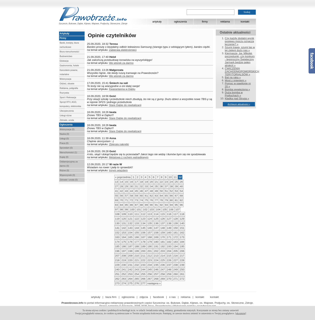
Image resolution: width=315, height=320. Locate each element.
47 (146, 191)
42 (121, 191)
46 (141, 191)
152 (117, 232)
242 (130, 269)
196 (117, 251)
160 (169, 232)
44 (131, 191)
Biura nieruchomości (69, 51)
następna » (154, 283)
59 (136, 195)
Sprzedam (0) (66, 148)
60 (141, 195)
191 (156, 246)
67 (176, 195)
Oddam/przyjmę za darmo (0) (69, 163)
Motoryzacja (65, 79)
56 (121, 195)
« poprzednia (123, 177)
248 (169, 269)
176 (130, 241)
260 (175, 274)
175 (124, 241)
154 (130, 232)
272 (182, 278)
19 (146, 181)
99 (126, 209)
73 (136, 200)
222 (143, 260)
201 (149, 251)
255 (143, 274)
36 (161, 186)
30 (131, 186)
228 (182, 260)
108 (117, 214)
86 (131, 204)
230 (124, 264)
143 (130, 227)
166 (136, 237)
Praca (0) (64, 143)
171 (169, 237)
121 (130, 218)
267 (149, 278)
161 (175, 232)
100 (132, 209)
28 (121, 186)
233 (143, 264)
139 (175, 223)
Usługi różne (66, 115)
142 (124, 227)
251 (117, 274)
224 (156, 260)
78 (161, 200)
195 (182, 246)
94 (171, 204)
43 (126, 191)
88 (141, 204)
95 (176, 204)
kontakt (245, 21)
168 (149, 237)
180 (156, 241)
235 (156, 264)
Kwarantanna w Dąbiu (122, 89)
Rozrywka (64, 93)
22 (161, 181)
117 (175, 214)
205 (175, 251)
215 (169, 255)
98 (121, 209)
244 (143, 269)
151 (182, 227)
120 (124, 218)
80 (171, 200)
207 (117, 255)
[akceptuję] (240, 313)
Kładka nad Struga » (237, 98)
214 (162, 255)
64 (161, 195)
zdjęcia (144, 297)
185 (117, 246)
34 (151, 186)
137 (162, 223)
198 (130, 251)
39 (176, 186)
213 (156, 255)
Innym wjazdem (118, 170)
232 (136, 264)
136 (156, 223)
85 (126, 204)
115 (162, 214)
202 (156, 251)
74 (141, 200)
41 (116, 191)
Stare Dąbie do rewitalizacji (125, 105)
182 (169, 241)
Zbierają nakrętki (119, 144)
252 (124, 274)
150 (175, 227)
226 (169, 260)
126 (162, 218)
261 (182, 274)
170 (162, 237)
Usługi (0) (64, 138)
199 (136, 251)
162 (182, 232)
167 (143, 237)
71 (126, 200)
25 (176, 181)
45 (136, 191)
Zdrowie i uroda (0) (69, 179)
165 (130, 237)
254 (136, 274)
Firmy (63, 38)
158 (156, 232)
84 (121, 204)
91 (156, 204)
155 (136, 232)
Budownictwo (66, 56)
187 (130, 246)
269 (162, 278)
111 (136, 214)
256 (149, 274)
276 (136, 283)
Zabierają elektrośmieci (123, 49)
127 (169, 218)
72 (131, 200)
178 (143, 241)
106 (171, 209)
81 (176, 200)
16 (131, 181)
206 (182, 251)
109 (124, 214)
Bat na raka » (233, 77)
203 (162, 251)
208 (124, 255)
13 (116, 181)
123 (143, 218)
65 (166, 195)
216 (175, 255)
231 (130, 264)
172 (175, 237)
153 (124, 232)
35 (156, 186)
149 (169, 227)
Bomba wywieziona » (237, 89)
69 (116, 200)
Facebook (312, 60)
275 (130, 283)
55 (116, 195)
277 (143, 283)
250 (182, 269)
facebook (158, 297)
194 (175, 246)
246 (156, 269)
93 (166, 204)
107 (177, 209)
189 (143, 246)
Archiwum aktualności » (239, 104)
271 (175, 278)
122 (136, 218)
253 (130, 274)
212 (149, 255)
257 (156, 274)
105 (164, 209)
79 (166, 200)
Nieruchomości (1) (68, 152)
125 (156, 218)
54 (181, 191)
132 (130, 223)
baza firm (111, 297)
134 (143, 223)
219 (124, 260)
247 (162, 269)
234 (149, 264)
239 (182, 264)
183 (175, 241)
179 (149, 241)
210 (136, 255)
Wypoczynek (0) (67, 175)
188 (136, 246)
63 (156, 195)
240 (117, 269)
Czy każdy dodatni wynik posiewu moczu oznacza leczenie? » (239, 41)
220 (130, 260)
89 (146, 204)
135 (149, 223)
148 (162, 227)
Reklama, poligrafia (69, 88)
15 (126, 181)
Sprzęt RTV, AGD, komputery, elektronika (70, 104)
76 (151, 200)
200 (143, 251)
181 (162, 241)
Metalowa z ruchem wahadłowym (128, 157)
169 (156, 237)
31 (136, 186)
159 (162, 232)
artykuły (157, 21)
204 (169, 251)
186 (124, 246)
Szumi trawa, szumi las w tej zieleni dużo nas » (240, 49)
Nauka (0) (64, 134)
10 (170, 177)
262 (117, 278)
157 (149, 232)
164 (124, 237)
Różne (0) (64, 170)
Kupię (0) (64, 157)
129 (182, 218)
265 (136, 278)
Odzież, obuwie (67, 83)
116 (169, 214)
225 (162, 260)
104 (158, 209)
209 (130, 255)
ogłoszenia (180, 21)
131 (124, 223)
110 (130, 214)
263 (124, 278)
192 (162, 246)
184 (182, 241)
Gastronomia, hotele (69, 65)
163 (117, 237)
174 (117, 241)
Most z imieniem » (235, 80)
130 (117, 223)
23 (166, 181)
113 (149, 214)
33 (146, 186)
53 (176, 191)
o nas (172, 297)
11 (175, 177)
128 (175, 218)
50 (161, 191)
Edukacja (64, 61)
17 (136, 181)
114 (156, 214)
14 (121, 181)
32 (141, 186)
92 (161, 204)
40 (181, 186)
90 (151, 204)
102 (145, 209)
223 (149, 260)
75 (146, 200)
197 (124, 251)
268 (156, 278)
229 (117, 264)
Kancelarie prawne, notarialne (69, 72)
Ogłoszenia (66, 124)
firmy (205, 21)
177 (136, 241)
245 (149, 269)
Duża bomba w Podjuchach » (234, 94)
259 (169, 274)
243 (136, 269)
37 (166, 186)
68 (181, 195)
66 (171, 195)
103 (151, 209)
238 (175, 264)
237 (169, 264)
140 (182, 223)
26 (181, 181)
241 (124, 269)
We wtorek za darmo (121, 62)
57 (126, 195)
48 (151, 191)
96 (181, 204)
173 (182, 237)
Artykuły (64, 33)
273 (117, 283)
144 (136, 227)
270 (169, 278)
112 (143, 214)
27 (116, 186)
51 (166, 191)
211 (143, 255)
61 (146, 195)
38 (171, 186)
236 (162, 264)
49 (156, 191)
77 (156, 200)
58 (131, 195)
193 (169, 246)
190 (149, 246)
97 (116, 209)
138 (169, 223)
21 (156, 181)
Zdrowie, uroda (67, 120)
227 (175, 260)
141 (117, 227)
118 (182, 214)
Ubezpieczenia (67, 111)
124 (149, 218)
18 (141, 181)
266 (143, 278)
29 (126, 186)
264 (130, 278)
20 (151, 181)
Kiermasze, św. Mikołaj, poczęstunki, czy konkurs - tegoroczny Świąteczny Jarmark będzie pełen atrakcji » (240, 59)
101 (138, 209)
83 (116, 204)
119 (117, 218)
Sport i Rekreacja (68, 97)
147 (156, 227)
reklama (225, 21)
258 (162, 274)
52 (171, 191)
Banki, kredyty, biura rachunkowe (69, 45)
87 (136, 204)
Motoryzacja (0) (67, 129)
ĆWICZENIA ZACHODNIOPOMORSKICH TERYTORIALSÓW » (242, 71)
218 (117, 260)
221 (136, 260)
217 (182, 255)
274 (124, 283)
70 (121, 200)
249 (175, 269)
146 (149, 227)
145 (143, 227)
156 (143, 232)
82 (181, 200)
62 (151, 195)
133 (136, 223)
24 (171, 181)
